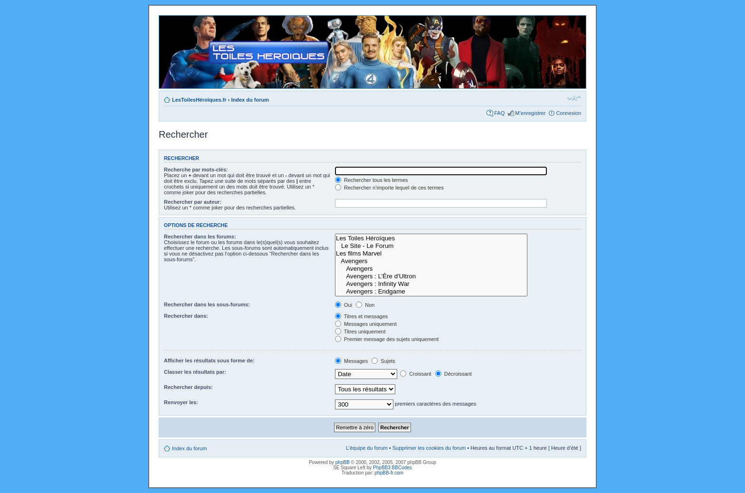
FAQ (499, 113)
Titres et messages (361, 316)
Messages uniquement (366, 324)
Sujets (383, 361)
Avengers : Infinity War (431, 284)
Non (365, 305)
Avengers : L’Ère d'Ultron (431, 276)
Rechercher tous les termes (371, 180)
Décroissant (453, 374)
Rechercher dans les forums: (200, 236)
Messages (351, 361)
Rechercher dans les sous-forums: (207, 304)
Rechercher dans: (186, 316)
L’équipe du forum (366, 448)
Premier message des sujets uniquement (387, 339)
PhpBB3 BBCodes (392, 467)
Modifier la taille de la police (574, 98)
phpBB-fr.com (389, 472)
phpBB (342, 462)
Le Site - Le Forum (431, 246)
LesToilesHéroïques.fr (199, 100)
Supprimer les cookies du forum (429, 448)
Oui (343, 305)
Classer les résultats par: (195, 372)
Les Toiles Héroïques (431, 238)
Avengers (431, 261)
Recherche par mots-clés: (196, 169)
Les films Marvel (431, 253)
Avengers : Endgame (431, 291)
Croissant (415, 374)
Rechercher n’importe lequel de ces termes (389, 187)
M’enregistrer (530, 113)
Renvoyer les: (181, 402)
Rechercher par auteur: (192, 202)
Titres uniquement (360, 331)
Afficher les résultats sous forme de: (209, 360)
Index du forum (250, 100)
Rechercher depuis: (188, 387)
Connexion (568, 113)
